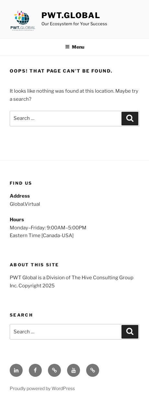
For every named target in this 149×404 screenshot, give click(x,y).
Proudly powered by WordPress (42, 388)
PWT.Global (70, 15)
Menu (74, 47)
